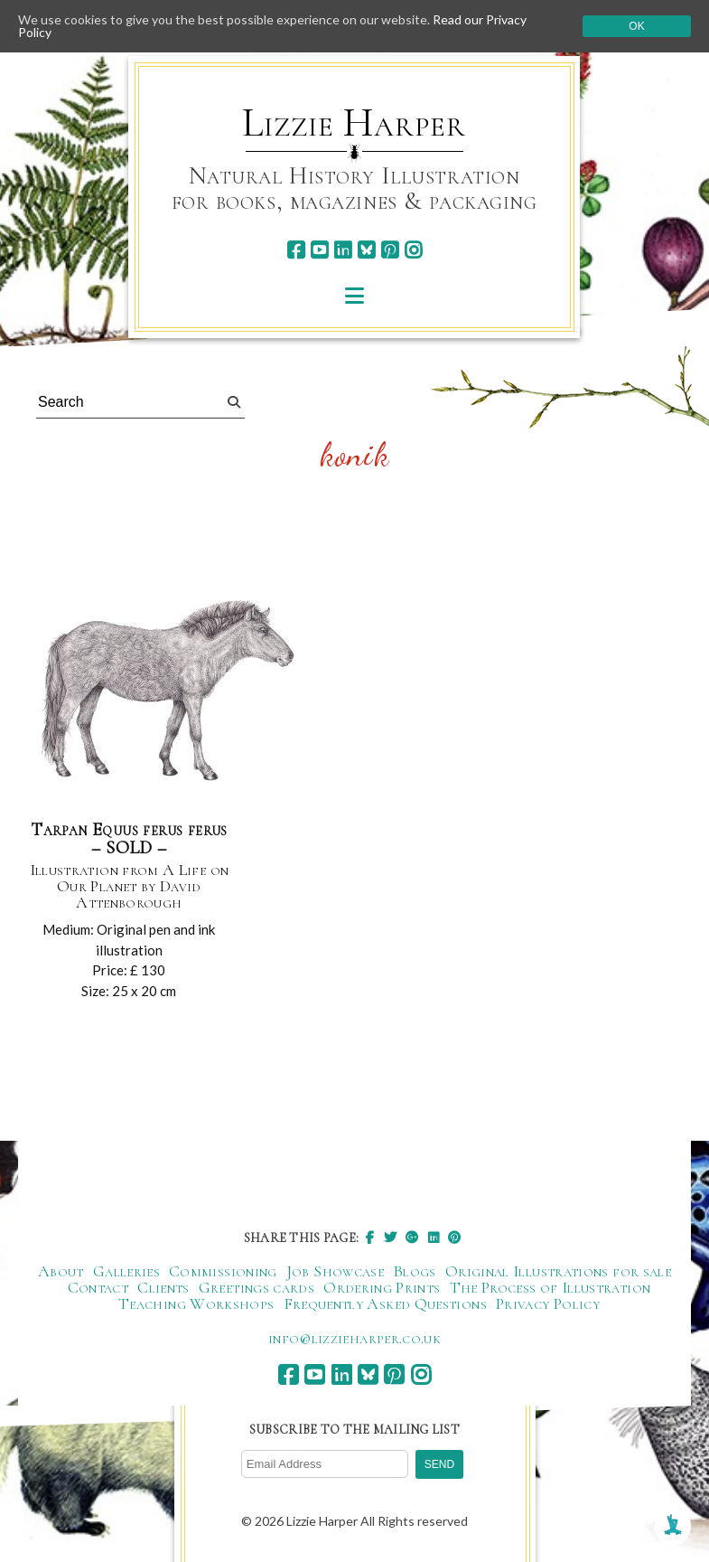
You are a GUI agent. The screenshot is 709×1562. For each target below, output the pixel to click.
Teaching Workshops (196, 1303)
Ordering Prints (381, 1287)
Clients (163, 1287)
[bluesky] (366, 250)
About (61, 1271)
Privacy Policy (548, 1303)
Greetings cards (256, 1287)
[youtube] (319, 250)
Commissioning (223, 1271)
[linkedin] (342, 250)
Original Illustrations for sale (558, 1271)
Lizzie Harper (353, 123)
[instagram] (413, 250)
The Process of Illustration (550, 1287)
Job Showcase (335, 1271)
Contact (98, 1287)
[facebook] (295, 250)
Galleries (126, 1271)
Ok (636, 26)
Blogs (414, 1271)
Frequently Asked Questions (385, 1303)
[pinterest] (389, 250)
